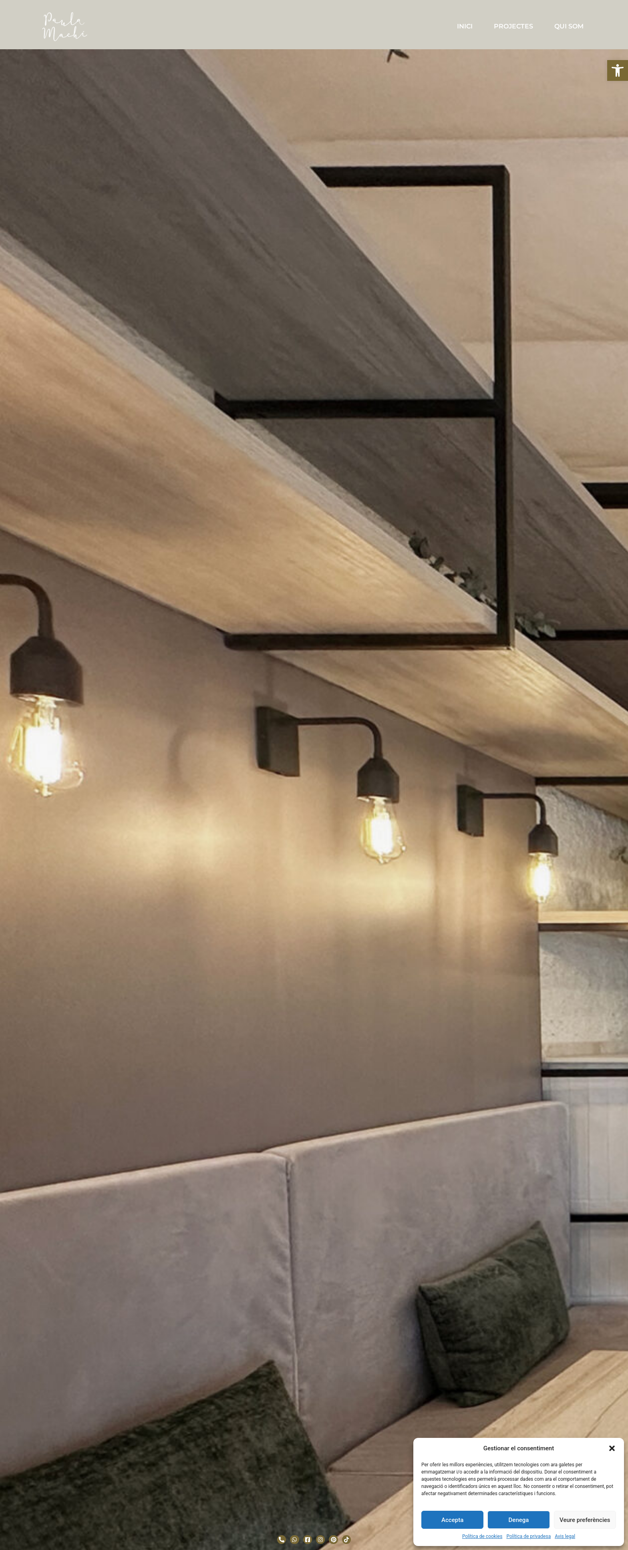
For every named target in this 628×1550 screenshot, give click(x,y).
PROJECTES (513, 26)
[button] (617, 70)
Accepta (452, 1520)
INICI (465, 26)
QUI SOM (569, 26)
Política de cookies (482, 1536)
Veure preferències (585, 1520)
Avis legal (565, 1536)
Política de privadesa (528, 1536)
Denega (519, 1520)
